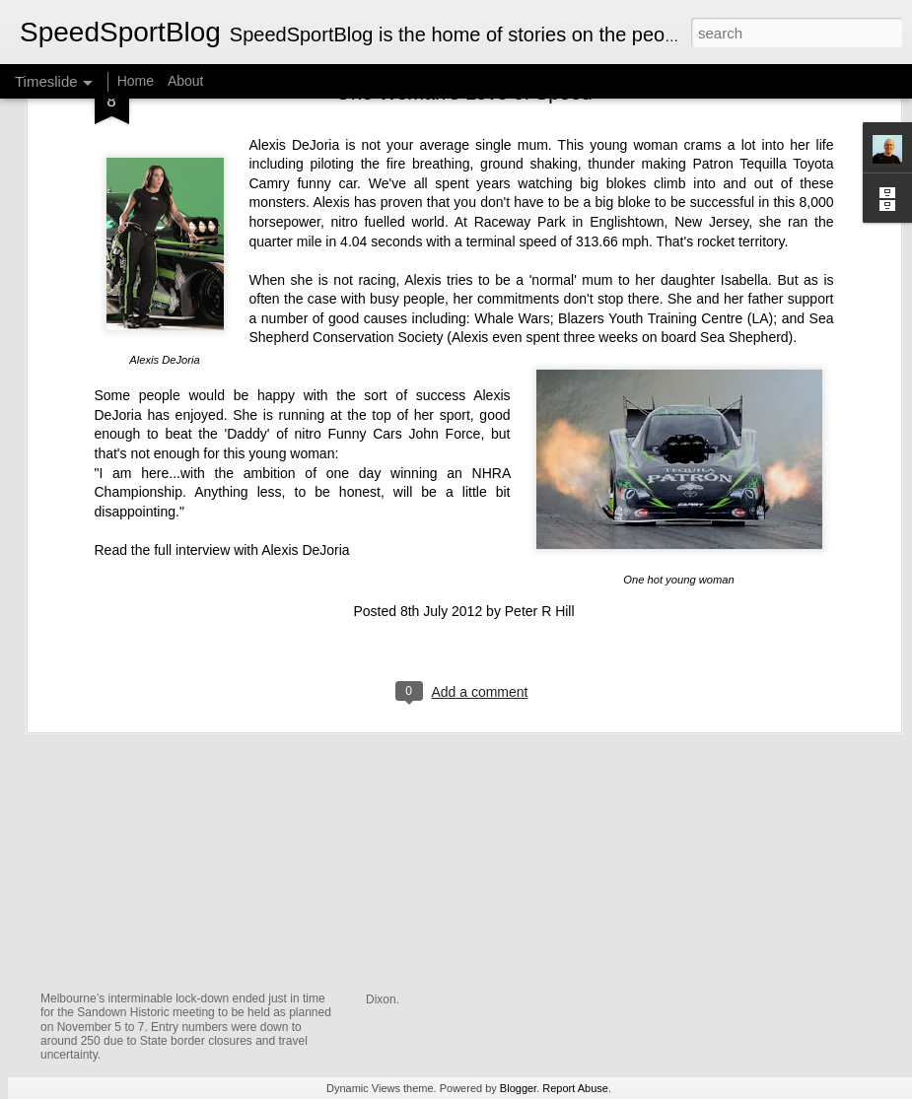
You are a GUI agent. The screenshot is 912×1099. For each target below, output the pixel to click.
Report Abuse (575, 1088)
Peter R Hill (540, 421)
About (186, 81)
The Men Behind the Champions (761, 902)
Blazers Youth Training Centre (650, 128)
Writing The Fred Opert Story (750, 936)
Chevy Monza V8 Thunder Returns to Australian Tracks (328, 973)
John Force (445, 243)
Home (135, 81)
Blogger (518, 1088)
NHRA (491, 282)
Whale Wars (511, 128)
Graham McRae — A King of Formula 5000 (534, 779)
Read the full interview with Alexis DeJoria (222, 360)
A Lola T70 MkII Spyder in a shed (496, 893)
